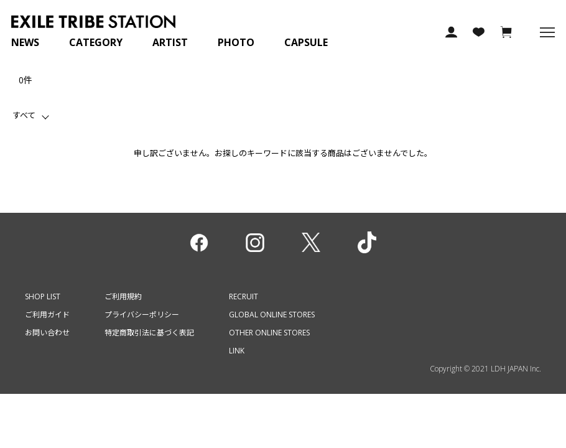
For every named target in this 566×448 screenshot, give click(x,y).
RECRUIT (243, 296)
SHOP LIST (42, 296)
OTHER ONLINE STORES (269, 332)
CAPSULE (306, 42)
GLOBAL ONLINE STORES (272, 314)
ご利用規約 (123, 296)
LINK (236, 350)
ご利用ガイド (47, 314)
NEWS (25, 42)
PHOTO (236, 42)
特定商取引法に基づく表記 (149, 332)
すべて (23, 115)
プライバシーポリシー (141, 314)
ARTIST (170, 42)
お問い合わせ (47, 332)
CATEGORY (96, 42)
